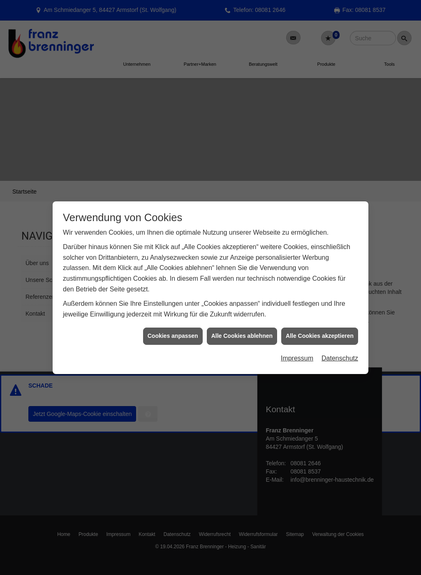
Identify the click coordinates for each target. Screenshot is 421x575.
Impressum (297, 344)
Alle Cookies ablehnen (242, 322)
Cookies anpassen (173, 322)
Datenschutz (340, 344)
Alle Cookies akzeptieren (320, 322)
